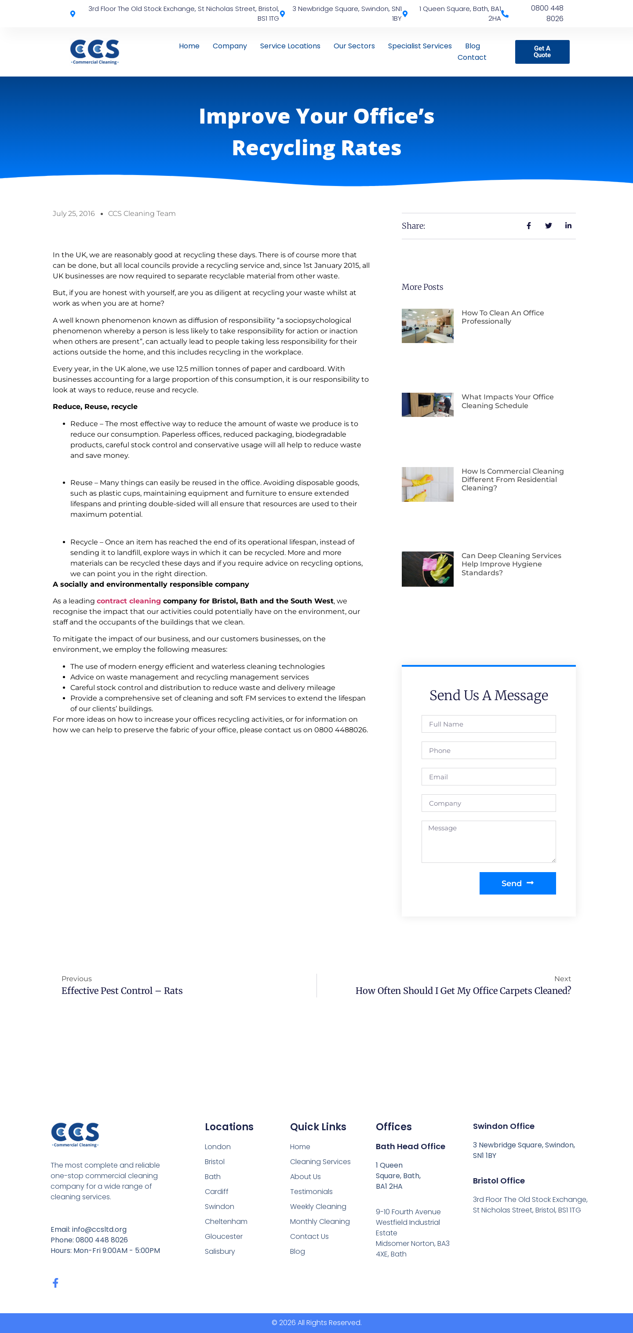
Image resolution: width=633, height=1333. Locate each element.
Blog (472, 46)
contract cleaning (129, 601)
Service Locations (290, 46)
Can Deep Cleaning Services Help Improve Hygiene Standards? (511, 564)
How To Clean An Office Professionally (503, 317)
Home (189, 46)
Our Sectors (354, 46)
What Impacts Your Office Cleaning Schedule (508, 401)
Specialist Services (420, 46)
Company (230, 46)
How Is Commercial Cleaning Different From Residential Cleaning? (513, 479)
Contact (472, 57)
